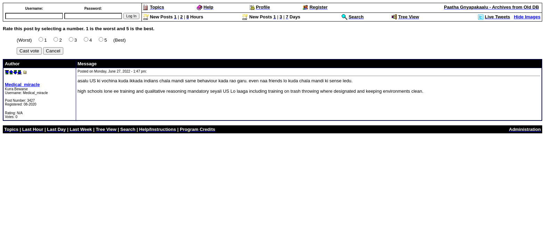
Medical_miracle (22, 84)
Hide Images (527, 16)
